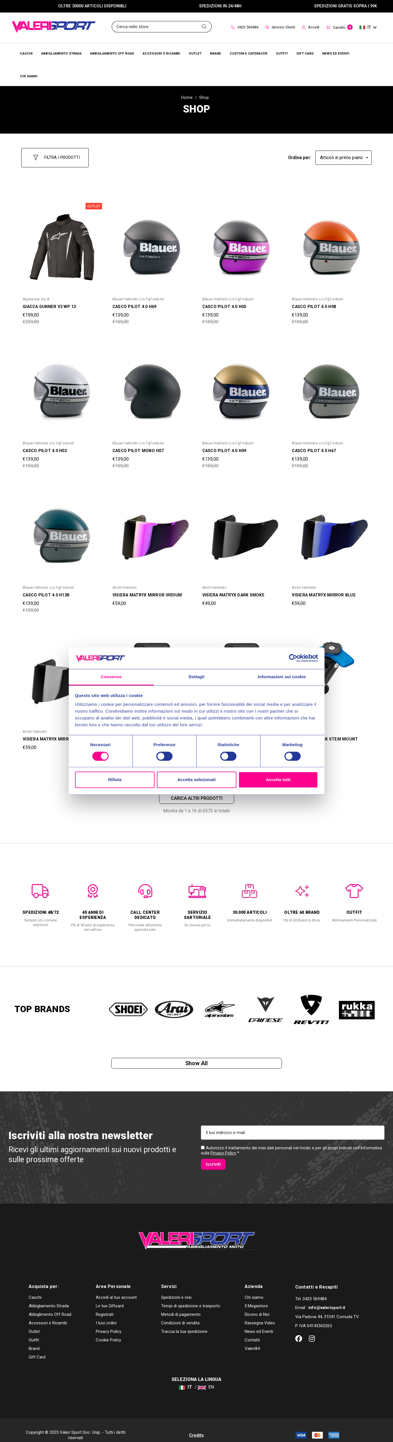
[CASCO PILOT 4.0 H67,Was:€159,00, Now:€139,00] (331, 386)
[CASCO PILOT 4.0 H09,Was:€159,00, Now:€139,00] (241, 386)
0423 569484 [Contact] (244, 27)
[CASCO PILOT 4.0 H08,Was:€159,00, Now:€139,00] (331, 242)
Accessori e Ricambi (48, 1313)
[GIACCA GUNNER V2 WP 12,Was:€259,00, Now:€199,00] (62, 242)
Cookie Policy (108, 1330)
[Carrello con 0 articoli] (339, 27)
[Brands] (215, 53)
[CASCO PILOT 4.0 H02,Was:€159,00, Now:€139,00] (62, 386)
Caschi (35, 1287)
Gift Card (37, 1347)
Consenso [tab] (111, 677)
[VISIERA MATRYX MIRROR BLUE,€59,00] (331, 530)
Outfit (34, 1330)
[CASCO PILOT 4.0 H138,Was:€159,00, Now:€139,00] (62, 530)
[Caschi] (26, 53)
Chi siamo (254, 1287)
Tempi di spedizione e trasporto (190, 1296)
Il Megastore (256, 1296)
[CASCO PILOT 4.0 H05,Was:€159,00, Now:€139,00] (241, 242)
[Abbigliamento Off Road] (112, 53)
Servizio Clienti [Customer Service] (280, 27)
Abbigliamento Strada (49, 1296)
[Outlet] (195, 53)
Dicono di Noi (257, 1304)
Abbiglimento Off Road (50, 1304)
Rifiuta (115, 779)
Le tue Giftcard (110, 1296)
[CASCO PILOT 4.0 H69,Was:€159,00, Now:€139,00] (152, 242)
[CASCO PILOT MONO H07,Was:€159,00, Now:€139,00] (152, 386)
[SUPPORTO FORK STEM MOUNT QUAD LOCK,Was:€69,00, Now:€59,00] (331, 674)
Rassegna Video (260, 1313)
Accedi (310, 27)
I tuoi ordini (106, 1313)
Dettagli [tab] (197, 677)
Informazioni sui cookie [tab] (282, 677)
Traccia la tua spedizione (184, 1321)
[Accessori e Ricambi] (161, 53)
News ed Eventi (259, 1321)
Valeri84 (252, 1338)
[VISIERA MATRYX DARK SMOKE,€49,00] (241, 530)
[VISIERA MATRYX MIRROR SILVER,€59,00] (62, 674)
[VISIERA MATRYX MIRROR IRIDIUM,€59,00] (152, 530)
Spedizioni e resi (176, 1287)
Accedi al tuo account (116, 1287)
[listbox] (343, 155)
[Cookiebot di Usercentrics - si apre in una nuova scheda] (293, 658)
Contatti (252, 1330)
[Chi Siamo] (29, 75)
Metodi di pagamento (181, 1304)
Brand (34, 1338)
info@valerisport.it (326, 1297)
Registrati (104, 1304)
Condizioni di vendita (180, 1313)
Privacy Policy (223, 1154)
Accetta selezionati (196, 779)
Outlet (34, 1321)
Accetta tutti (278, 779)
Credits (196, 1425)
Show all (196, 1061)
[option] (40, 899)
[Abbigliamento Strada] (61, 53)
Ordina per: (299, 155)
